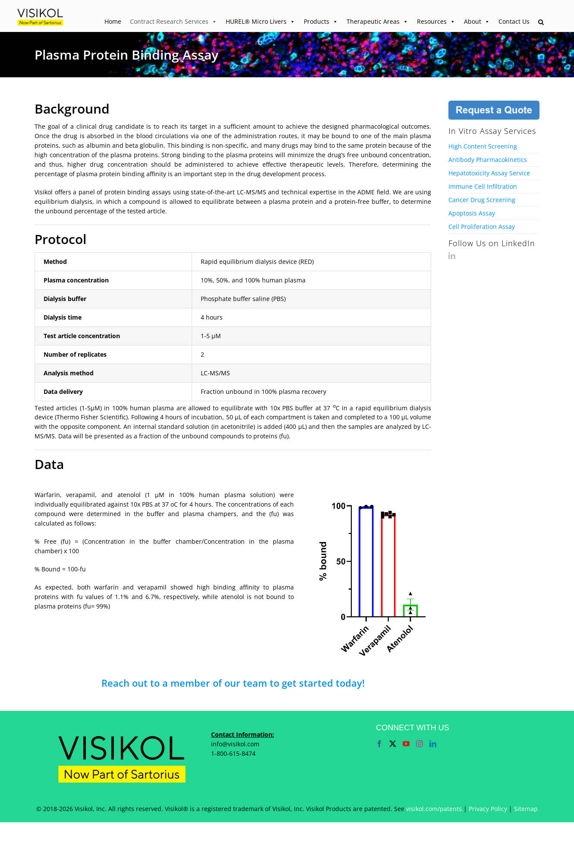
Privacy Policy (488, 809)
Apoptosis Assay (471, 213)
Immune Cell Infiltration (482, 186)
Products (321, 21)
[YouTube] (406, 743)
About (477, 21)
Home (112, 21)
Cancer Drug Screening (481, 200)
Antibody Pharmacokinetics (487, 159)
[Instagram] (419, 743)
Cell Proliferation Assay (481, 226)
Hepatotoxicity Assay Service (489, 173)
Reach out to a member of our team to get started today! (233, 682)
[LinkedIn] (451, 255)
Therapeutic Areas (377, 21)
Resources (436, 21)
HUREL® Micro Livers (260, 21)
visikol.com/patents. (435, 809)
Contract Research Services (173, 21)
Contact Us (514, 21)
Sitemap (526, 809)
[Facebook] (379, 743)
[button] (541, 22)
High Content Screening (482, 146)
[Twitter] (392, 743)
